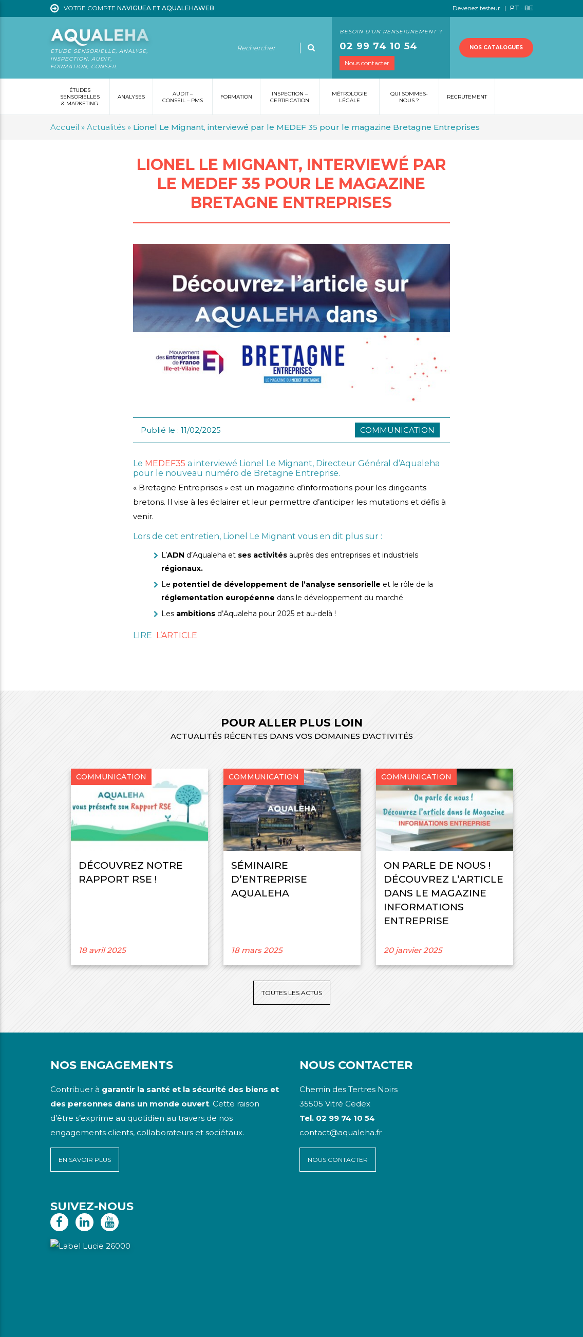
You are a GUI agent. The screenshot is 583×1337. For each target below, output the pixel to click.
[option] (139, 867)
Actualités (106, 127)
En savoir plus (85, 1159)
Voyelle (265, 1322)
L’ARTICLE (176, 635)
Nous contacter (367, 63)
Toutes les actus (291, 993)
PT (514, 8)
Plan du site (70, 1322)
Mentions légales (117, 1322)
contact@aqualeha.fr (340, 1132)
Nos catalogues (496, 47)
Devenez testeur (477, 8)
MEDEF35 (165, 463)
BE (528, 8)
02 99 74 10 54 (379, 46)
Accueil (64, 127)
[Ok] (311, 47)
